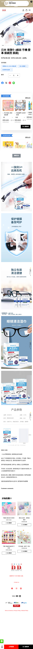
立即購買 (11, 647)
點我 (16, 5)
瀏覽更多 (16, 155)
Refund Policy (24, 610)
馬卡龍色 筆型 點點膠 (7, 114)
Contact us (16, 582)
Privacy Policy (17, 610)
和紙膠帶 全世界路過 (20, 114)
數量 (2, 74)
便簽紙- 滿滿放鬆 (12, 2)
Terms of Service (9, 610)
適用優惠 (3, 62)
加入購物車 (25, 126)
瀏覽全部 (27, 98)
